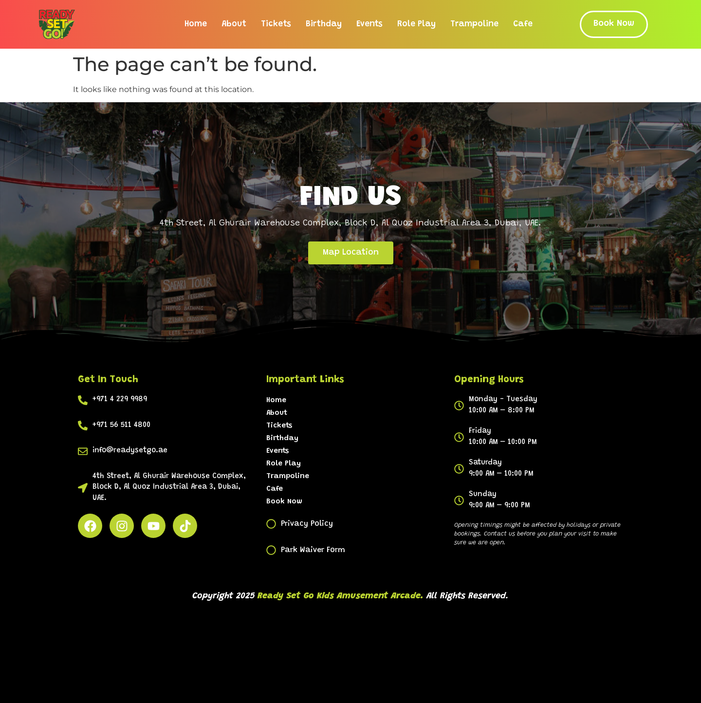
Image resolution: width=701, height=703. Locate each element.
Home (195, 24)
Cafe (523, 24)
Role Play (416, 24)
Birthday (324, 24)
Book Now (284, 501)
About (233, 24)
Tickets (276, 24)
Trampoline (474, 24)
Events (369, 24)
